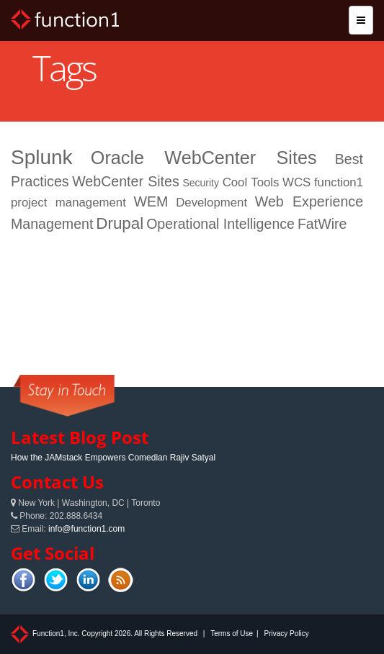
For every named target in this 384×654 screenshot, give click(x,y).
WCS (296, 182)
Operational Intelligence (220, 224)
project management (68, 202)
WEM (151, 201)
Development (211, 202)
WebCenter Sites (125, 181)
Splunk (42, 157)
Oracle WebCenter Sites (204, 157)
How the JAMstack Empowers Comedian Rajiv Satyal (113, 458)
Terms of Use (231, 633)
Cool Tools (251, 182)
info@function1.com (86, 529)
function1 (338, 182)
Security (200, 183)
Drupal (119, 223)
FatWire (322, 224)
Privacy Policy (286, 633)
